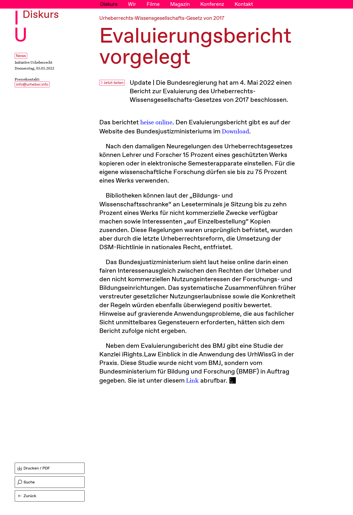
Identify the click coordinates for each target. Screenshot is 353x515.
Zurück (27, 496)
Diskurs (108, 4)
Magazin (180, 4)
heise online (156, 122)
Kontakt (244, 4)
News (21, 56)
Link (192, 380)
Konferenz (212, 4)
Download (235, 131)
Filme (153, 4)
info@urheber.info (32, 84)
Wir (132, 4)
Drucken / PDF (34, 468)
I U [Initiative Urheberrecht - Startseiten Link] (20, 27)
